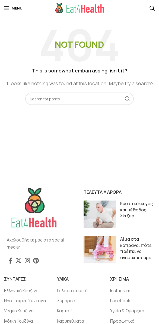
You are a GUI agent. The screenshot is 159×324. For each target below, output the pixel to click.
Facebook (120, 301)
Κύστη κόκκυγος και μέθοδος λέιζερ (136, 210)
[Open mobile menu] (13, 8)
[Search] (152, 8)
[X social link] (18, 260)
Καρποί (64, 311)
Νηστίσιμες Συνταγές (25, 301)
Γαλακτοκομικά (72, 291)
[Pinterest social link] (35, 260)
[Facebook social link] (10, 260)
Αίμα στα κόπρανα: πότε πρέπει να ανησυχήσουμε (136, 248)
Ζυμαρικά (67, 301)
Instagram (120, 291)
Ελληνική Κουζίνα (21, 291)
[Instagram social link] (27, 260)
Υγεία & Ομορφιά (127, 311)
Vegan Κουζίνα (19, 311)
